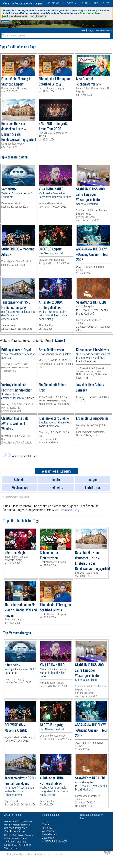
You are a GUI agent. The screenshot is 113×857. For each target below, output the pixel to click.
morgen (91, 30)
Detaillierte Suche (104, 30)
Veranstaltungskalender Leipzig (23, 3)
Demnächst (7, 821)
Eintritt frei (10, 831)
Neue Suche (24, 497)
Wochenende (11, 848)
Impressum (39, 854)
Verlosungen (29, 835)
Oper (20, 845)
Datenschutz (26, 854)
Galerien (27, 844)
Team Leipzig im (54, 854)
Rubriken (54, 3)
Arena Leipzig (15, 825)
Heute (24, 839)
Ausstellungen (18, 835)
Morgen (7, 825)
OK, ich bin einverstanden (15, 16)
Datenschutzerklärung (90, 13)
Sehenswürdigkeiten (15, 828)
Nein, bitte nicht (38, 16)
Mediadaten (13, 854)
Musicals (8, 844)
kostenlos (47, 827)
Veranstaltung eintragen (55, 841)
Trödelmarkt (10, 841)
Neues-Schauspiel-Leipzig (65, 510)
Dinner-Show (19, 821)
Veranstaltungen (10, 497)
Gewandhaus (21, 842)
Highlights (102, 3)
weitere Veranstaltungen (20, 456)
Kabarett (21, 831)
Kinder (16, 845)
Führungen (29, 821)
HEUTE (84, 3)
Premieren (16, 838)
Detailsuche (48, 837)
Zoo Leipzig (25, 825)
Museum (7, 839)
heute (82, 30)
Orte (70, 3)
